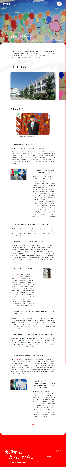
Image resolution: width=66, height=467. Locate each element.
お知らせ (48, 438)
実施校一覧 (50, 40)
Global (49, 443)
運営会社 (40, 449)
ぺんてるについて (31, 40)
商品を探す (39, 440)
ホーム (24, 40)
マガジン (39, 442)
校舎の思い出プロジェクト (41, 40)
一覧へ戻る (33, 424)
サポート (39, 444)
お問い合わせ (49, 440)
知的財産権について (41, 463)
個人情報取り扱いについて (42, 461)
